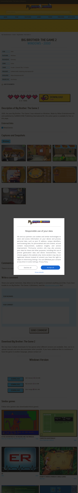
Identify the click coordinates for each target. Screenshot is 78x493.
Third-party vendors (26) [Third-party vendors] (37, 248)
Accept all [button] (50, 267)
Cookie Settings (32, 262)
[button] (39, 272)
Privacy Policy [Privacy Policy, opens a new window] (43, 262)
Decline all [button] (27, 268)
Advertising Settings (31, 259)
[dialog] (39, 246)
